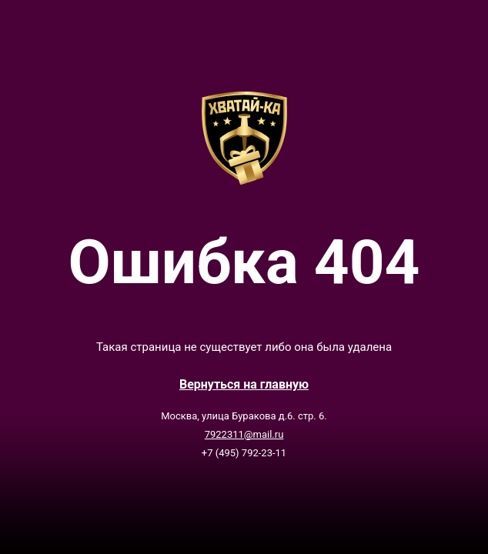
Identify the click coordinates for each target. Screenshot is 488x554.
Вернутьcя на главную (244, 384)
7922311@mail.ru (244, 434)
